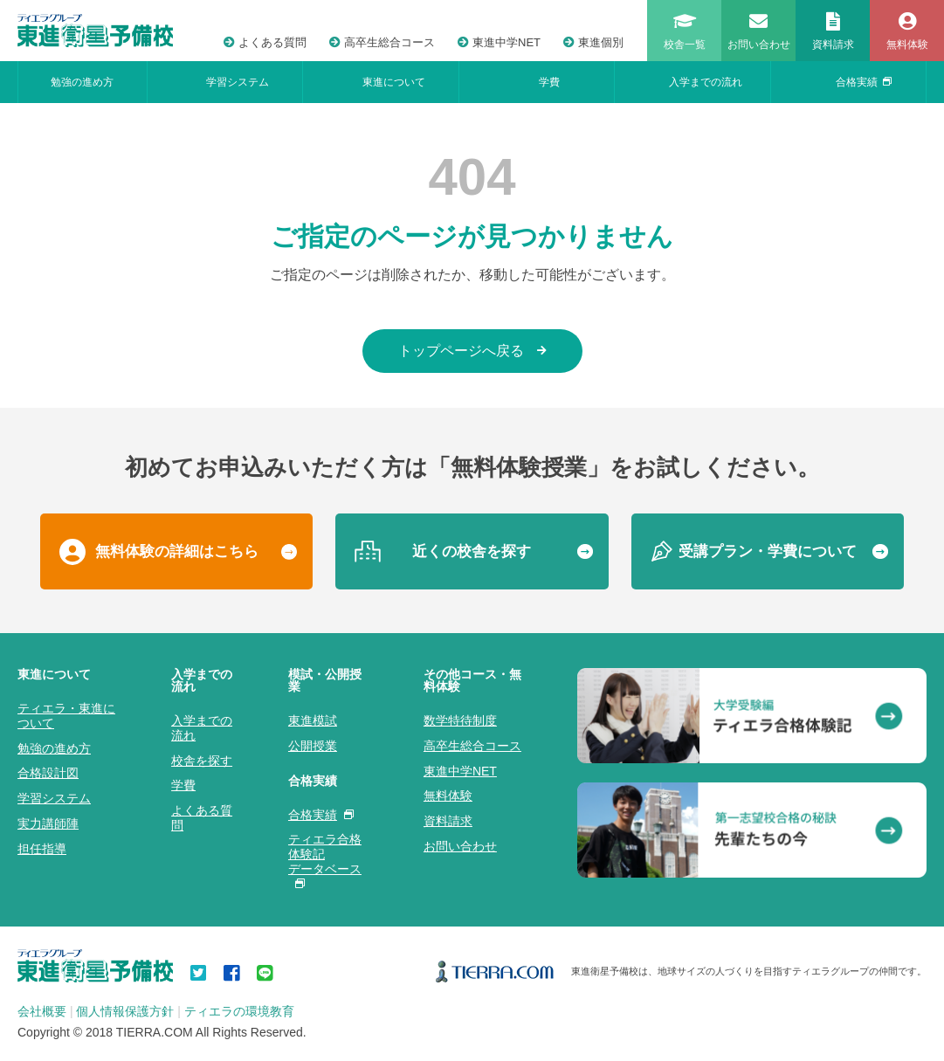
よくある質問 (265, 42)
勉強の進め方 (82, 82)
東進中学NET (499, 42)
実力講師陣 (48, 823)
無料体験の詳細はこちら (176, 551)
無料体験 (448, 796)
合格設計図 (48, 773)
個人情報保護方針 (125, 1011)
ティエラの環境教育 (239, 1011)
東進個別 (593, 42)
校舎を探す (201, 761)
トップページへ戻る (472, 350)
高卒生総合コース (382, 42)
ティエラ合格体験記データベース (325, 859)
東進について (393, 82)
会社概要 (41, 1011)
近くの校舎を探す (471, 551)
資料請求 (448, 821)
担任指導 (41, 849)
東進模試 (312, 720)
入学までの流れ (705, 82)
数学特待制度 (460, 720)
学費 (549, 82)
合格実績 (864, 82)
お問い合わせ (460, 846)
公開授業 (312, 746)
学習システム (237, 82)
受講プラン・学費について (768, 551)
